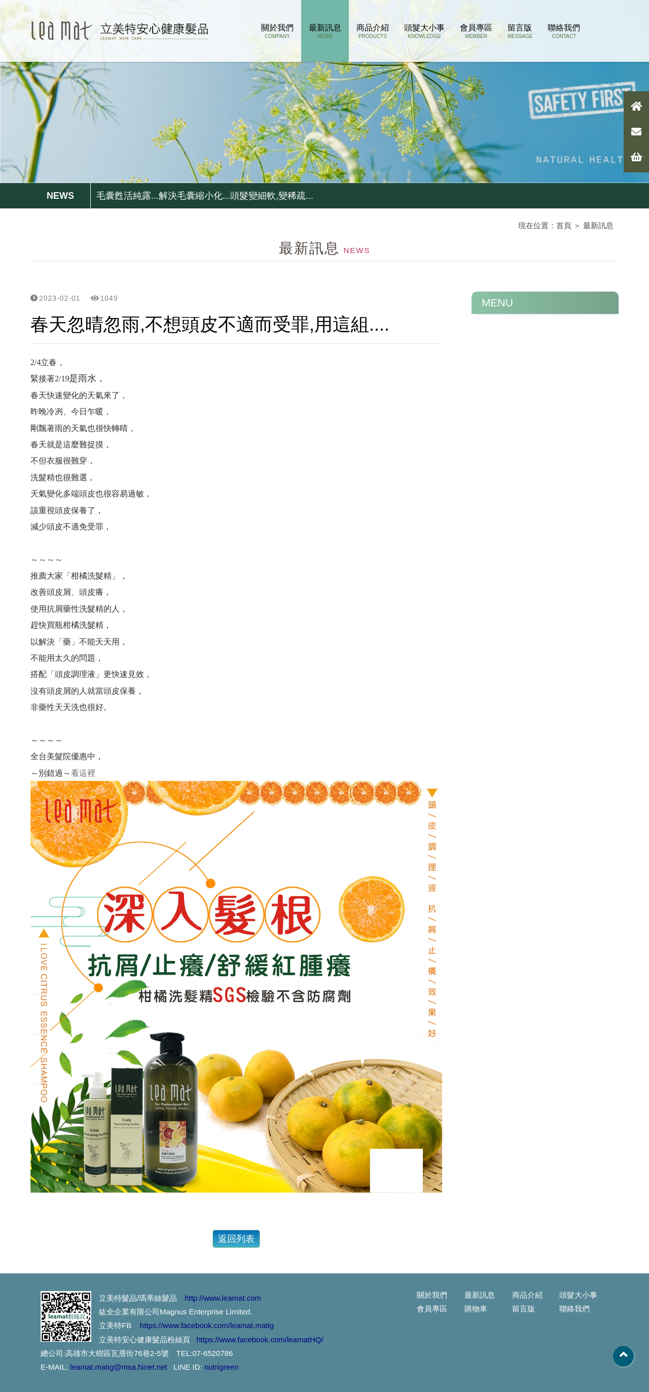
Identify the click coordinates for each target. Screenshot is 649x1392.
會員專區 (476, 31)
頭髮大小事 (424, 31)
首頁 (563, 225)
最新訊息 (325, 31)
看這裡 (83, 773)
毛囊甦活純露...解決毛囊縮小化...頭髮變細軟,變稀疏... (204, 196)
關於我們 (277, 31)
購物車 (475, 1308)
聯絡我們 (564, 31)
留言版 (520, 31)
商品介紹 (372, 31)
